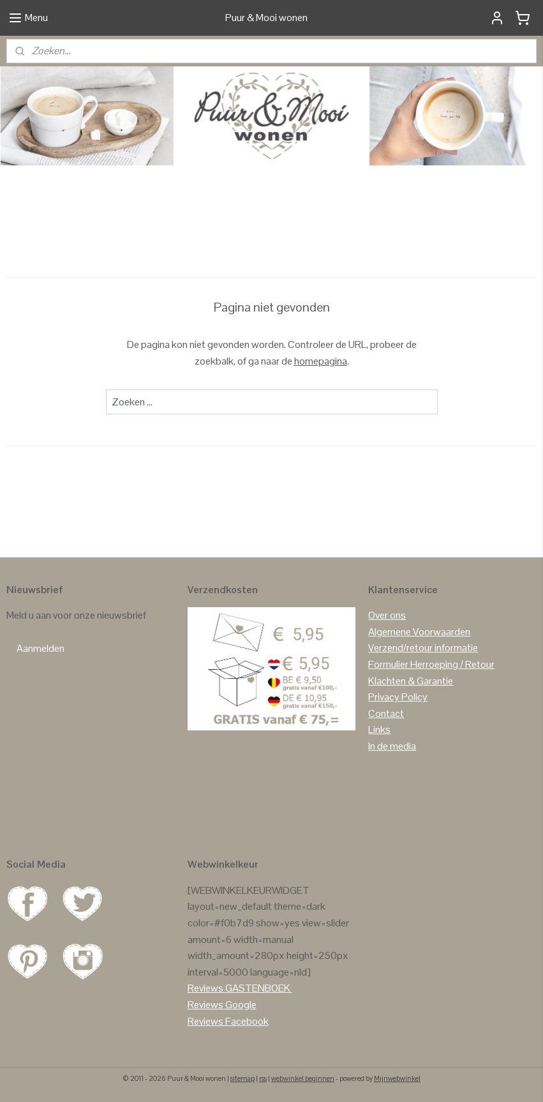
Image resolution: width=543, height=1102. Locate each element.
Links (379, 729)
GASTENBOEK (257, 988)
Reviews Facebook (228, 1021)
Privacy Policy (398, 697)
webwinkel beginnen (302, 1078)
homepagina (320, 360)
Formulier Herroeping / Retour (431, 664)
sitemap (242, 1078)
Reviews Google (222, 1004)
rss (263, 1078)
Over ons (387, 615)
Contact (386, 713)
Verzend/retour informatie (423, 647)
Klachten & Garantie (410, 681)
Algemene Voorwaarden (419, 631)
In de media (392, 746)
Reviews (205, 988)
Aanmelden (40, 648)
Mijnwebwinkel (397, 1078)
